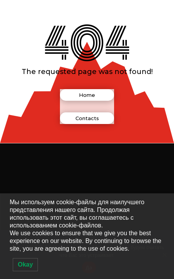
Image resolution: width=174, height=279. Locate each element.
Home (87, 95)
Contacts (87, 118)
